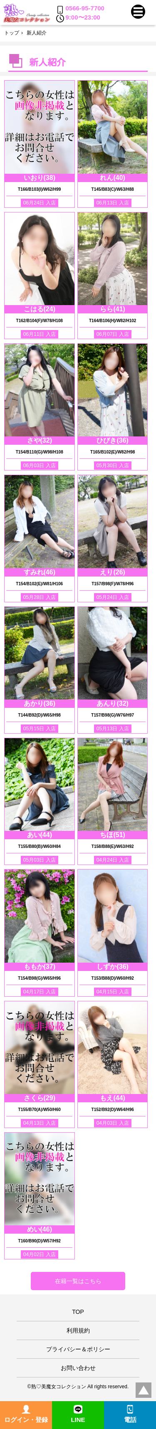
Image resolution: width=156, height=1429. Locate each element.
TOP (78, 1311)
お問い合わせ (78, 1368)
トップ (11, 33)
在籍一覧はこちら (78, 1281)
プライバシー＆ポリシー (78, 1349)
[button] (138, 12)
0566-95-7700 (80, 9)
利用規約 (78, 1330)
